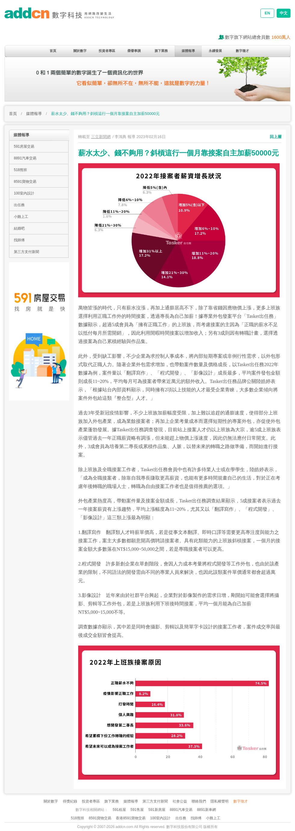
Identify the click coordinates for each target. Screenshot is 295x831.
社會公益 (180, 801)
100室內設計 (24, 193)
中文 (283, 13)
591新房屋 (156, 810)
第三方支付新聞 (26, 252)
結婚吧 (19, 228)
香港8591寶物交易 (131, 818)
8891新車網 (206, 810)
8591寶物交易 (25, 181)
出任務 (19, 205)
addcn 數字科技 (65, 17)
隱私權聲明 (219, 801)
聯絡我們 (199, 801)
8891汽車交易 (25, 158)
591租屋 (119, 810)
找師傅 (19, 240)
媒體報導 (188, 51)
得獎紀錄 (70, 801)
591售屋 (137, 810)
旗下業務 (161, 51)
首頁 (53, 51)
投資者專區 (107, 51)
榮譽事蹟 (134, 51)
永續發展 (215, 51)
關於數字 (80, 51)
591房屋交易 (24, 146)
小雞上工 (21, 217)
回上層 (275, 136)
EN (267, 13)
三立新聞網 (101, 136)
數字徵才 (242, 51)
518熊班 (20, 170)
